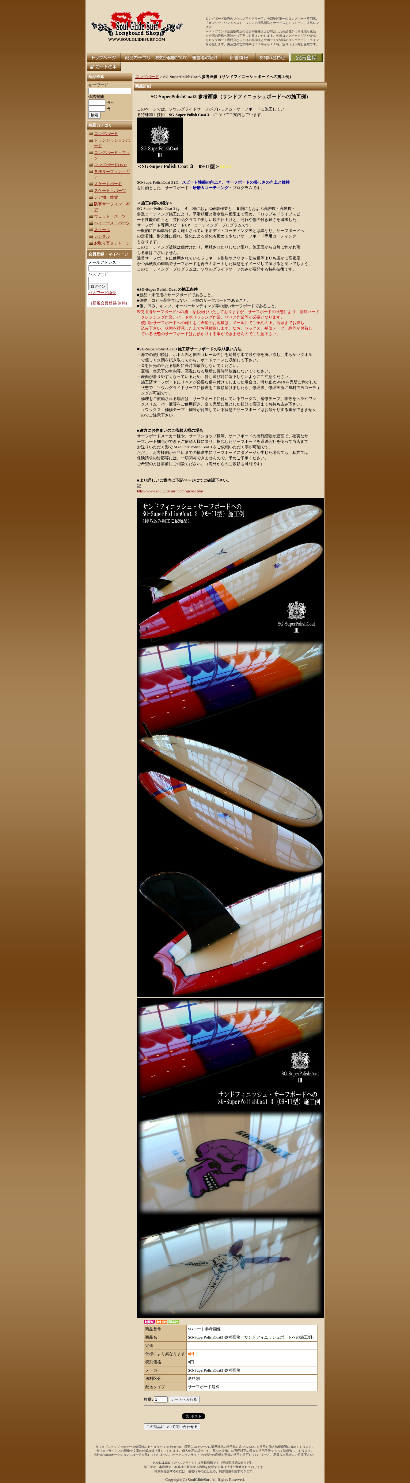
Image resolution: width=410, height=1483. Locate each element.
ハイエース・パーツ (112, 223)
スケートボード (108, 183)
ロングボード (106, 133)
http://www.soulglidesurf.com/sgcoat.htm (170, 491)
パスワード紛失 (102, 292)
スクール (102, 229)
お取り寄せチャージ (112, 243)
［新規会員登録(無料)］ (110, 303)
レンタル (102, 236)
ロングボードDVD (110, 164)
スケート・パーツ (110, 190)
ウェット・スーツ (110, 216)
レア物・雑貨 (106, 197)
